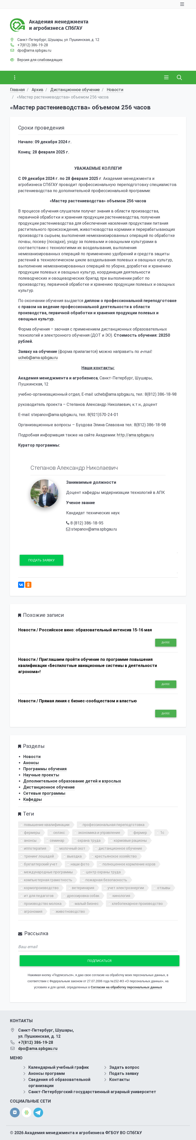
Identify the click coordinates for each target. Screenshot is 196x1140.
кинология (121, 896)
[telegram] (38, 1112)
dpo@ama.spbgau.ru (34, 50)
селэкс (59, 833)
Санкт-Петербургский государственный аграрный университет (92, 1091)
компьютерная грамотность (48, 880)
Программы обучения (45, 768)
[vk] (15, 1112)
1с (162, 833)
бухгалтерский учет (40, 864)
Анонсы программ (46, 1073)
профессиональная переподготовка (113, 825)
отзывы (163, 888)
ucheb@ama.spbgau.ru (38, 357)
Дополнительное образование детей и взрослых (72, 781)
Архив (37, 89)
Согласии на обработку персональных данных (126, 987)
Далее (166, 642)
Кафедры (32, 799)
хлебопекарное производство (137, 904)
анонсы (30, 840)
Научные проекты (41, 775)
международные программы (48, 872)
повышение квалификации (46, 825)
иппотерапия (35, 848)
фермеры (32, 833)
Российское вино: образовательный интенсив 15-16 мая (95, 630)
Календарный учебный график (58, 1067)
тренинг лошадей (39, 856)
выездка (74, 856)
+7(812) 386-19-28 (32, 45)
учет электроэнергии (125, 888)
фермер (140, 833)
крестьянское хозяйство (116, 856)
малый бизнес (87, 904)
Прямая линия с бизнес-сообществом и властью (88, 701)
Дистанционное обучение (75, 89)
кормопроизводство (41, 888)
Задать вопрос (124, 1067)
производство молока (43, 904)
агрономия (33, 911)
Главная (17, 89)
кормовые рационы (130, 840)
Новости (115, 89)
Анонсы (31, 762)
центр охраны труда (103, 872)
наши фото (80, 864)
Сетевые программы (44, 793)
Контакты (119, 1079)
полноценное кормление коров (129, 864)
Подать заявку (41, 560)
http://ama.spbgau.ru (135, 435)
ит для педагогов (39, 896)
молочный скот (72, 848)
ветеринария (83, 888)
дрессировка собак (83, 896)
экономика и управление (99, 833)
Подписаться (100, 961)
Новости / (28, 630)
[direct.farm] (26, 1112)
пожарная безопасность (106, 880)
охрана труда (89, 840)
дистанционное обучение (120, 848)
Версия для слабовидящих (40, 60)
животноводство (70, 911)
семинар (57, 840)
